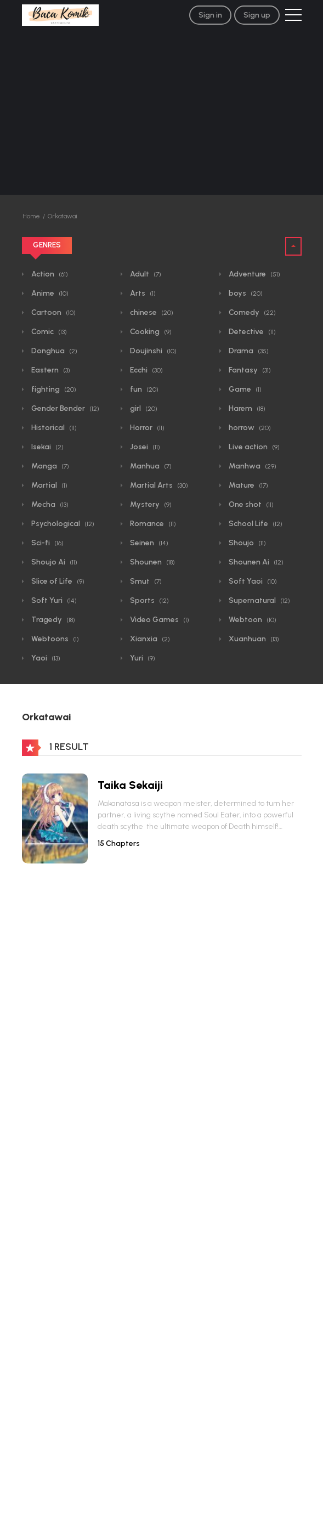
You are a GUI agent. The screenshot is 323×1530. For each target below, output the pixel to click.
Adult (144, 274)
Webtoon (251, 619)
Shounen (151, 562)
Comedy (251, 312)
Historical (53, 427)
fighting (53, 389)
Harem (246, 408)
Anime (49, 293)
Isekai (47, 446)
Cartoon (53, 312)
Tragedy (52, 619)
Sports (148, 600)
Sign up (256, 15)
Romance (152, 523)
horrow (249, 427)
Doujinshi (152, 350)
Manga (49, 466)
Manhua (150, 466)
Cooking (150, 331)
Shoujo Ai (53, 562)
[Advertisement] (162, 112)
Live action (253, 446)
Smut (145, 581)
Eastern (50, 370)
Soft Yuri (53, 600)
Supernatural (258, 600)
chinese (150, 312)
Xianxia (149, 638)
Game (244, 389)
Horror (146, 427)
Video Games (158, 619)
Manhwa (251, 466)
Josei (144, 446)
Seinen (148, 542)
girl (142, 408)
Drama (248, 350)
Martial (48, 485)
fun (143, 389)
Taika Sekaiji (130, 785)
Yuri (141, 658)
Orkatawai (62, 216)
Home (31, 216)
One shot (250, 504)
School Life (254, 523)
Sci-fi (47, 542)
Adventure (253, 274)
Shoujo (246, 542)
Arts (142, 293)
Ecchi (145, 370)
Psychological (62, 523)
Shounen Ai (255, 562)
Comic (48, 331)
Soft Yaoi (252, 581)
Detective (251, 331)
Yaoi (45, 658)
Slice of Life (57, 581)
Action (49, 274)
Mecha (49, 504)
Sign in (210, 15)
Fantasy (249, 370)
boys (245, 293)
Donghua (53, 350)
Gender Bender (64, 408)
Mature (247, 485)
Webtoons (54, 638)
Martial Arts (158, 485)
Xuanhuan (253, 638)
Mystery (150, 504)
